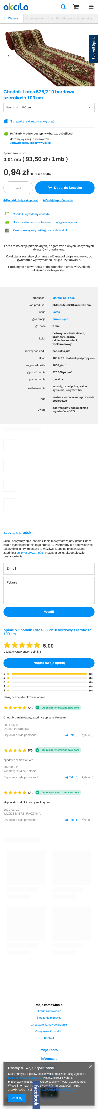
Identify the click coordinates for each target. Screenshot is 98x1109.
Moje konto (49, 1050)
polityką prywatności (30, 552)
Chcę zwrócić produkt (49, 1031)
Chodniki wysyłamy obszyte (31, 214)
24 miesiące (60, 319)
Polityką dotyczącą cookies (24, 1077)
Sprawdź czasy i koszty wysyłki (30, 142)
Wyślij (49, 612)
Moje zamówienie (49, 1005)
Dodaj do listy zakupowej (20, 200)
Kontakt (49, 1038)
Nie (88, 735)
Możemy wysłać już (22, 139)
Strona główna (35, 18)
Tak (71, 735)
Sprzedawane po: (14, 153)
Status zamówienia (49, 1011)
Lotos (56, 312)
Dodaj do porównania (58, 200)
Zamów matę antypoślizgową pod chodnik (40, 230)
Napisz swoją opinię (49, 663)
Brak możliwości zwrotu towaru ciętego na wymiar (45, 222)
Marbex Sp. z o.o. (63, 297)
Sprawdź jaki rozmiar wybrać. (33, 121)
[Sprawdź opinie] (93, 50)
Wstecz (10, 19)
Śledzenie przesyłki (49, 1017)
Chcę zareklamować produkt (49, 1024)
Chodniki (53, 18)
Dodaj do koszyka (65, 188)
